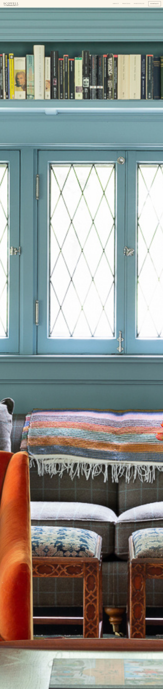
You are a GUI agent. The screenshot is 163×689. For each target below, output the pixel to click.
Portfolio (139, 3)
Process (126, 3)
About (116, 3)
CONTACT (154, 3)
